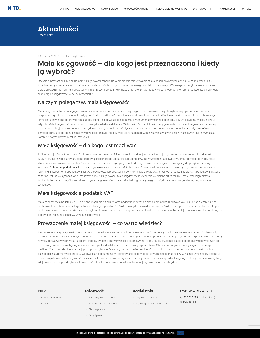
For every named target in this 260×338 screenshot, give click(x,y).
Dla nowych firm (203, 9)
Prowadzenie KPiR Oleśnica (103, 304)
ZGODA (180, 333)
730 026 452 (191, 298)
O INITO (64, 9)
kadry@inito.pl (188, 302)
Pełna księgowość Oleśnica (102, 298)
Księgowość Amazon (137, 9)
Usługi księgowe (85, 9)
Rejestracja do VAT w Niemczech (153, 304)
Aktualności (227, 9)
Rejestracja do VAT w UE (171, 9)
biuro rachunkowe (93, 258)
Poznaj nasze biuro (51, 298)
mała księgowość (194, 129)
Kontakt (245, 9)
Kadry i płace (109, 9)
